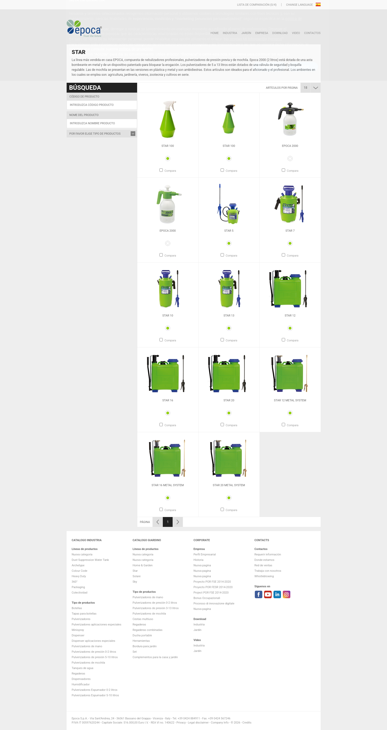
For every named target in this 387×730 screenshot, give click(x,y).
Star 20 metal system (229, 485)
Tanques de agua (83, 668)
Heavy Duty (79, 576)
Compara (170, 171)
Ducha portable (142, 635)
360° (75, 581)
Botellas (77, 608)
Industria (230, 33)
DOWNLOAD (280, 33)
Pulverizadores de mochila (88, 662)
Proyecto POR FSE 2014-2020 (212, 581)
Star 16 (167, 400)
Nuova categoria (82, 554)
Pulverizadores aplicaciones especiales (96, 624)
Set (135, 651)
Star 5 (229, 230)
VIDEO (296, 33)
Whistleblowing (264, 576)
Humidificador (81, 684)
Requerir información (268, 554)
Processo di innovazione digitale (214, 603)
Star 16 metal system (168, 485)
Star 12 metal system (290, 400)
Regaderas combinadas (148, 630)
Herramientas (141, 641)
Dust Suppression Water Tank (90, 560)
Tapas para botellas (84, 613)
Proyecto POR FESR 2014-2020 (213, 587)
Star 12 (290, 315)
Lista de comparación (253, 4)
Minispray (78, 630)
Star (135, 571)
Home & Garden (143, 565)
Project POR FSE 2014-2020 (211, 592)
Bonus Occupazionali (207, 598)
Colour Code (79, 571)
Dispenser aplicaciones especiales (93, 641)
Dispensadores (81, 679)
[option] (167, 135)
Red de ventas (263, 565)
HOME (214, 33)
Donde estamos (265, 560)
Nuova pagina (202, 565)
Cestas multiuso (143, 619)
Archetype (78, 565)
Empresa (261, 33)
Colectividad (79, 592)
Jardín (246, 33)
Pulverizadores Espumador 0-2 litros (94, 690)
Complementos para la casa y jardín (155, 657)
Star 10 (167, 315)
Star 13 (228, 315)
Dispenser (78, 635)
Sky (135, 581)
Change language (300, 4)
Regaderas (78, 673)
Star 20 (228, 400)
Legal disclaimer (198, 722)
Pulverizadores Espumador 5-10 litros (95, 695)
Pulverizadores (81, 619)
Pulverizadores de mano (87, 646)
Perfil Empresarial (205, 554)
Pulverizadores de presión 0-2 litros (94, 651)
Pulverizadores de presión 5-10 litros (95, 657)
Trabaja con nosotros (268, 571)
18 (305, 87)
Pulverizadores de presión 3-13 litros (156, 608)
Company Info (220, 722)
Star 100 (167, 146)
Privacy (181, 722)
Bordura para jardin (145, 646)
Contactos (312, 33)
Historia (198, 560)
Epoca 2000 (290, 146)
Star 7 (290, 230)
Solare (137, 576)
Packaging (78, 587)
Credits (246, 722)
